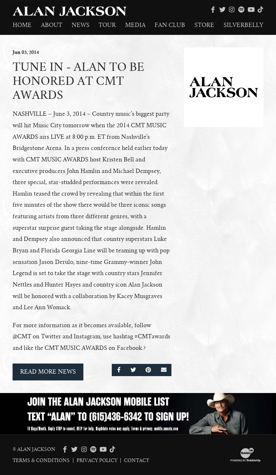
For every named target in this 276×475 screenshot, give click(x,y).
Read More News (48, 372)
